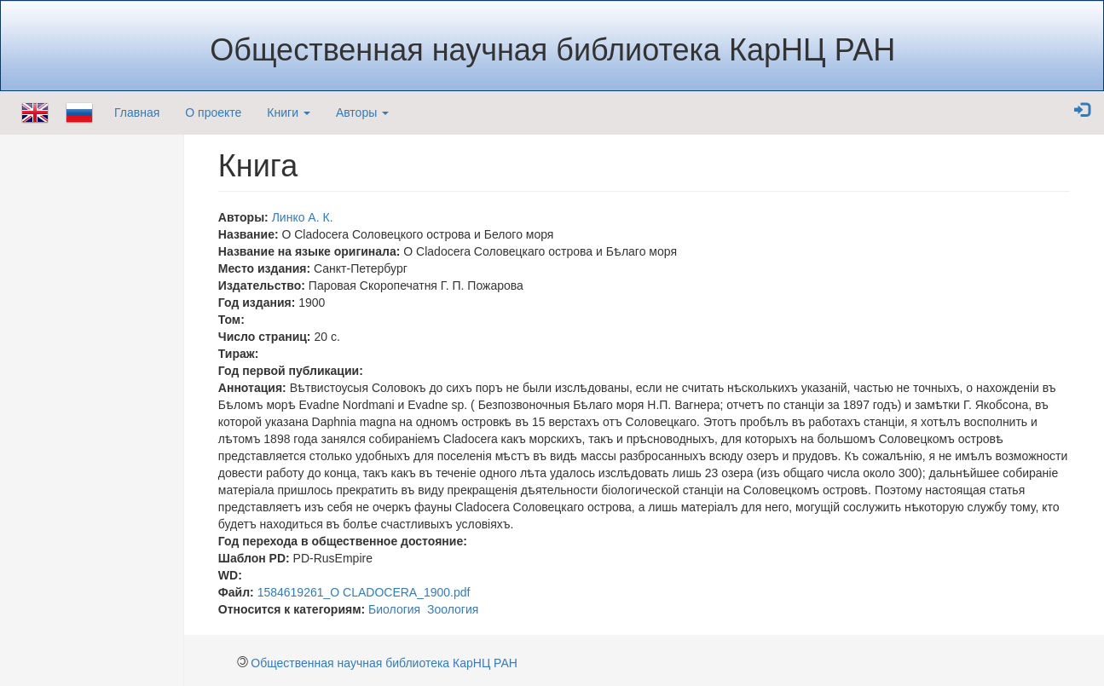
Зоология (452, 609)
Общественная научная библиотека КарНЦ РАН (384, 663)
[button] (1082, 110)
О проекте (213, 112)
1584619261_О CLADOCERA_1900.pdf (364, 592)
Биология (394, 609)
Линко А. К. (302, 217)
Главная (136, 112)
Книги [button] (288, 112)
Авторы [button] (362, 112)
